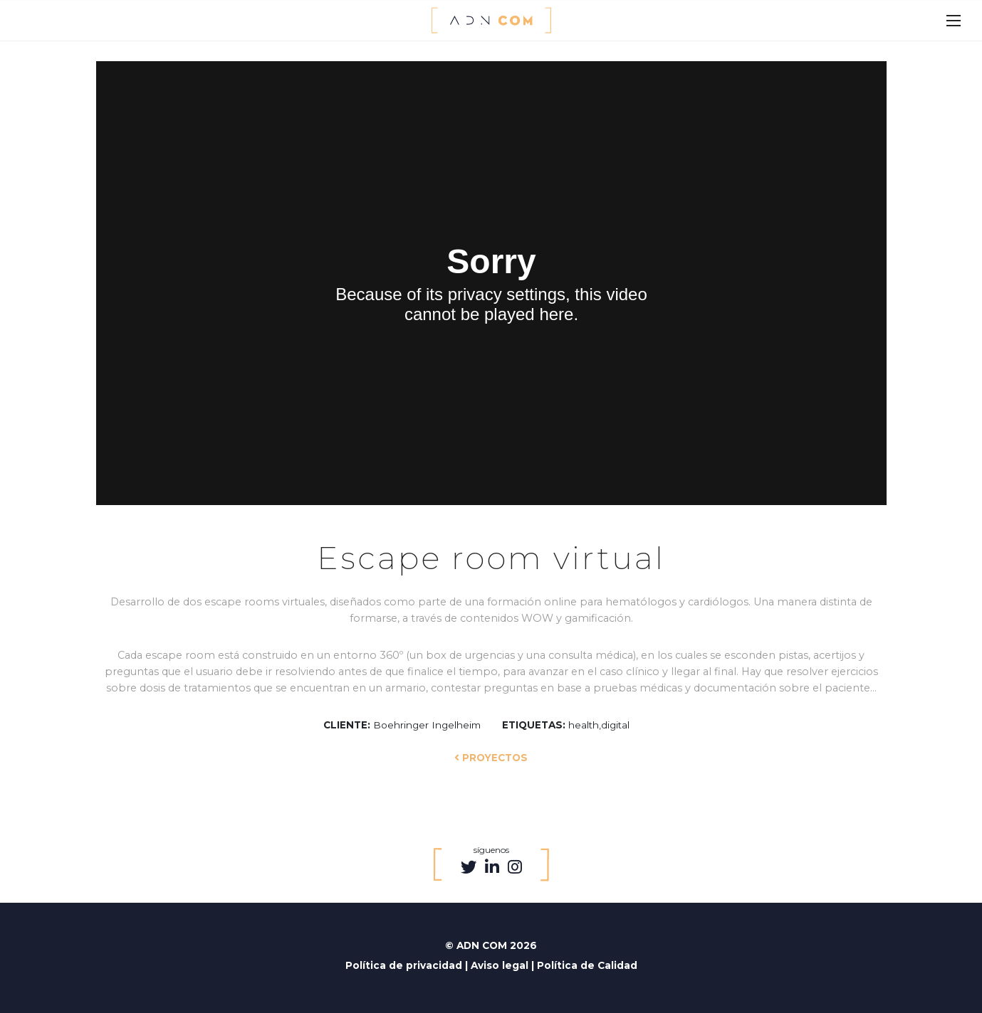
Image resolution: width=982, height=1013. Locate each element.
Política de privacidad (405, 965)
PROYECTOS (491, 757)
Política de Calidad (587, 965)
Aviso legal (501, 965)
